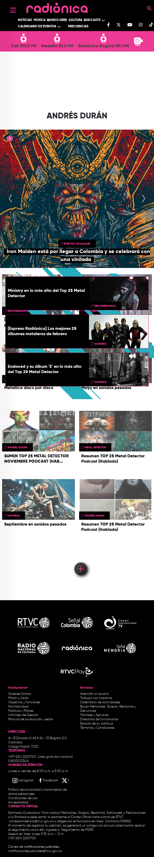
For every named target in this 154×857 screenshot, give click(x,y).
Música (40, 20)
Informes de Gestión (23, 715)
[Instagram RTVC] (23, 780)
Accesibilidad (18, 802)
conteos (100, 344)
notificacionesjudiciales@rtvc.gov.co (35, 851)
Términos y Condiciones (97, 728)
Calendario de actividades (100, 702)
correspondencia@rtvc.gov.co (31, 821)
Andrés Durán (17, 447)
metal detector (95, 447)
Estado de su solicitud (96, 723)
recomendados (105, 306)
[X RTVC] (66, 780)
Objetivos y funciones (24, 702)
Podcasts (92, 20)
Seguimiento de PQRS (77, 830)
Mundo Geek (57, 20)
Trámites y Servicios (94, 715)
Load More (80, 561)
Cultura (75, 20)
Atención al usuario (94, 694)
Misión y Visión (18, 698)
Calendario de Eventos (37, 26)
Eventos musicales (77, 243)
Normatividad (18, 706)
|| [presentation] (10, 139)
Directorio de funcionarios (99, 719)
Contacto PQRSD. (118, 821)
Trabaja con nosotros (96, 698)
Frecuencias (78, 26)
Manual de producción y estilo (30, 719)
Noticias (25, 20)
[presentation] (10, 198)
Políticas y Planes (21, 711)
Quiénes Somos (19, 694)
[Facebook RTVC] (47, 780)
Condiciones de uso (23, 798)
